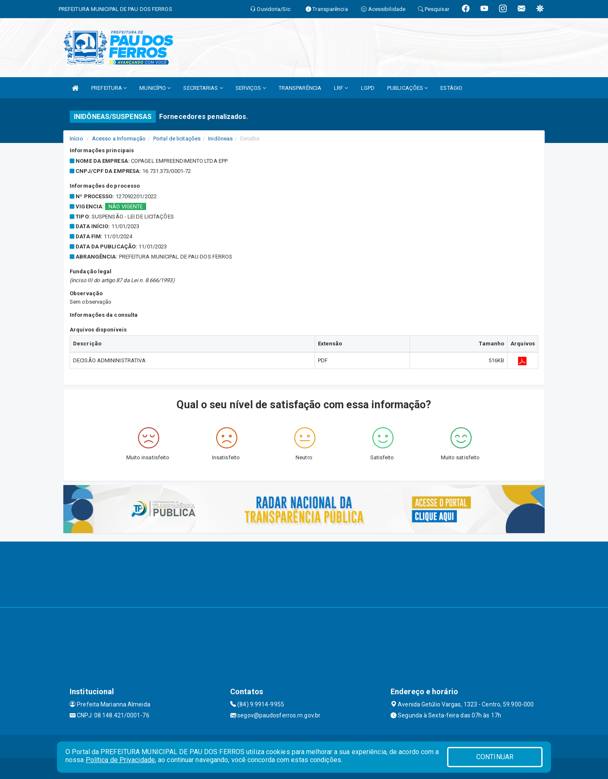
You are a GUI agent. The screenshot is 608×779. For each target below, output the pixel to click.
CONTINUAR (494, 757)
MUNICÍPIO (155, 88)
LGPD (368, 88)
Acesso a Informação (119, 138)
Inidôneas (220, 138)
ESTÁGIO (451, 88)
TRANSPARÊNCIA (300, 88)
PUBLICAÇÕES (407, 88)
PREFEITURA (109, 88)
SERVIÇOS (251, 88)
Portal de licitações (177, 138)
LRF (341, 88)
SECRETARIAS (203, 88)
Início (76, 138)
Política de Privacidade (120, 760)
